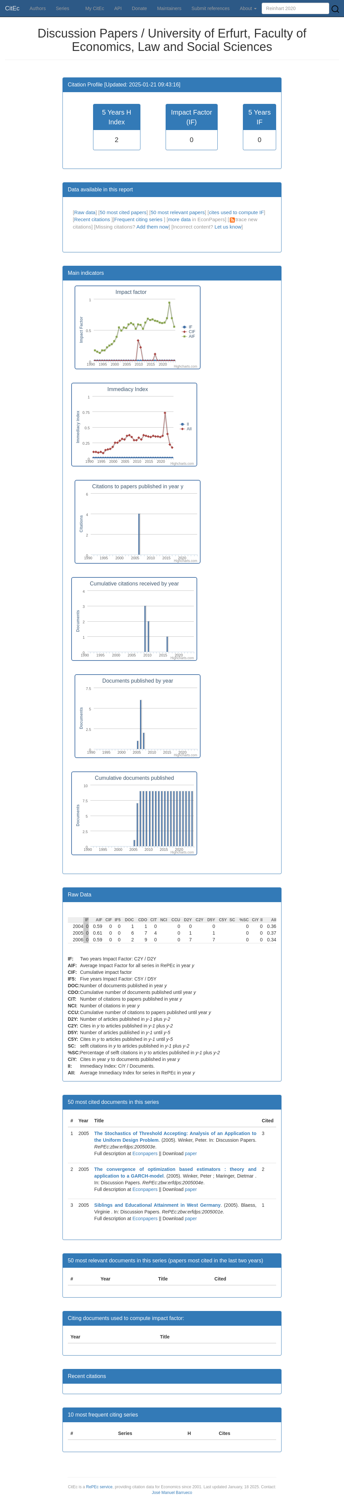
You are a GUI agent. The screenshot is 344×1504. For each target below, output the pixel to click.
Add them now (152, 227)
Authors (38, 8)
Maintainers (169, 8)
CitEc (12, 8)
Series (62, 8)
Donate (139, 8)
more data (179, 219)
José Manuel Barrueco (172, 1492)
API (118, 8)
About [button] (248, 8)
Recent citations (93, 219)
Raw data (84, 212)
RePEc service (99, 1487)
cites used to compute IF (236, 212)
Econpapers (144, 1153)
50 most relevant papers (177, 212)
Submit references (210, 8)
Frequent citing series (139, 219)
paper (191, 1153)
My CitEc (94, 8)
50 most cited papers (123, 212)
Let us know (228, 227)
